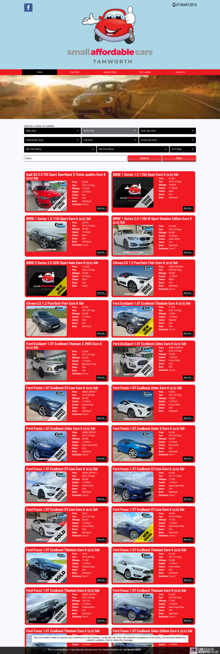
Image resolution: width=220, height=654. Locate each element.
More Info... (101, 208)
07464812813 (186, 5)
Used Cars (74, 72)
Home (39, 72)
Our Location (145, 72)
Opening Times (110, 72)
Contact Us (180, 72)
